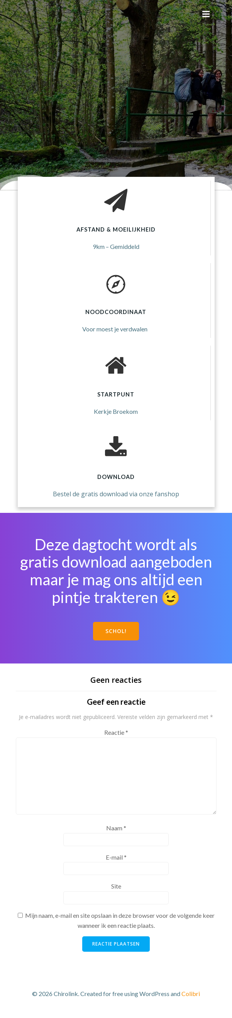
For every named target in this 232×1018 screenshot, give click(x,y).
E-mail (116, 857)
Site (116, 886)
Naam (116, 828)
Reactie (116, 732)
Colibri (190, 993)
